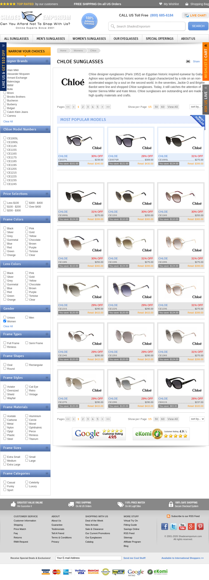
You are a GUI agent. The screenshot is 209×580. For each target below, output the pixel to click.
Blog (126, 546)
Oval (9, 365)
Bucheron (12, 100)
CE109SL (12, 142)
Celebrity (34, 482)
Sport (10, 490)
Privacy (55, 541)
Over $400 (35, 206)
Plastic (11, 435)
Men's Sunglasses (51, 39)
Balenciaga (13, 81)
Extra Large (13, 464)
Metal (10, 423)
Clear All (8, 121)
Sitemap (128, 537)
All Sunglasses (16, 39)
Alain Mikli (13, 70)
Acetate (11, 416)
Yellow (32, 236)
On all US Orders (97, 4)
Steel (10, 439)
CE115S (12, 149)
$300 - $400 (36, 202)
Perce (32, 431)
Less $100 (13, 202)
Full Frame (13, 343)
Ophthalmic (35, 427)
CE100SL (12, 138)
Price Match (20, 529)
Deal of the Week (94, 520)
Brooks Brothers (16, 96)
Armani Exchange (17, 77)
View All (173, 107)
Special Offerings (160, 39)
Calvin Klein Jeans (17, 112)
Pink (31, 228)
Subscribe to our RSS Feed (185, 516)
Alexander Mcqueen (18, 73)
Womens (78, 50)
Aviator (11, 386)
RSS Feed (129, 533)
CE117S (12, 157)
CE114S (12, 146)
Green (10, 251)
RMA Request (21, 541)
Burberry (12, 104)
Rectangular (36, 365)
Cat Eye (33, 386)
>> (108, 107)
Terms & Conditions (62, 537)
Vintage (33, 394)
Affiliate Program (132, 541)
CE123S (12, 180)
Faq (16, 533)
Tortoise (33, 251)
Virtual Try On (131, 520)
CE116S (12, 153)
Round (11, 368)
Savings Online (131, 529)
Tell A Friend (58, 533)
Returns (18, 537)
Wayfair (11, 398)
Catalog (89, 541)
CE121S (12, 172)
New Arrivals (91, 525)
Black (10, 228)
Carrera (11, 115)
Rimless (11, 347)
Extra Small (13, 457)
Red (9, 247)
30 (156, 107)
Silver (10, 232)
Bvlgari (11, 108)
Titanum (33, 439)
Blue (9, 243)
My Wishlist (171, 4)
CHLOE (63, 156)
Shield (10, 394)
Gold (31, 232)
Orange (11, 255)
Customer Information (25, 520)
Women (11, 321)
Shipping (18, 525)
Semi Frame (36, 343)
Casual (11, 482)
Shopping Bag (199, 4)
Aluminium (35, 416)
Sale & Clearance (94, 529)
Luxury (33, 486)
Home (63, 50)
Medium (11, 460)
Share (196, 61)
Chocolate (35, 239)
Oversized (13, 390)
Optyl (10, 431)
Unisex (11, 317)
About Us (188, 39)
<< (68, 107)
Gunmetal (12, 239)
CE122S (12, 176)
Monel (32, 423)
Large (32, 460)
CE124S (12, 184)
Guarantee (57, 525)
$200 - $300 (14, 210)
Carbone (12, 420)
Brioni (10, 93)
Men (31, 317)
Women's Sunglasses (89, 39)
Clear (32, 255)
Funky (10, 486)
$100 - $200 (14, 206)
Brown (32, 243)
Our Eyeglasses (126, 39)
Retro (32, 390)
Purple (33, 247)
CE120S (12, 168)
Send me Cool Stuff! (135, 558)
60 (162, 107)
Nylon (10, 427)
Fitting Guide (130, 525)
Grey (10, 236)
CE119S (12, 165)
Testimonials (58, 529)
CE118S (12, 161)
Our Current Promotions (97, 533)
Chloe (93, 50)
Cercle (33, 420)
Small (32, 457)
